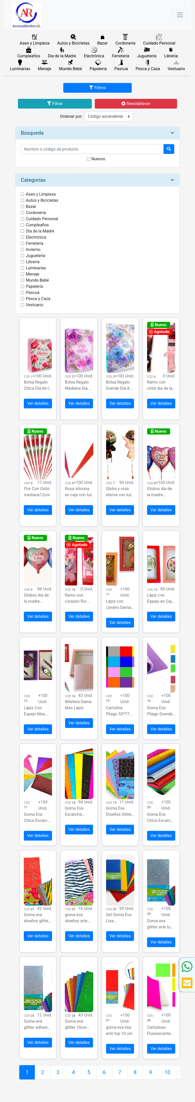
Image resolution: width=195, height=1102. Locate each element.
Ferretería (34, 243)
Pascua (32, 292)
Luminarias (36, 268)
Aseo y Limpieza (41, 194)
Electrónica (36, 237)
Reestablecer (135, 103)
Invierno (33, 249)
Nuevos (98, 158)
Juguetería (35, 255)
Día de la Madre (40, 231)
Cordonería (36, 212)
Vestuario (34, 304)
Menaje (32, 274)
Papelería (34, 286)
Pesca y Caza (38, 298)
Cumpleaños (37, 224)
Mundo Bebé (37, 280)
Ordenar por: (71, 116)
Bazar (31, 206)
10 (167, 1072)
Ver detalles (38, 403)
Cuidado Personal (42, 218)
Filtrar (55, 103)
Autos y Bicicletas (42, 200)
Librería (32, 261)
